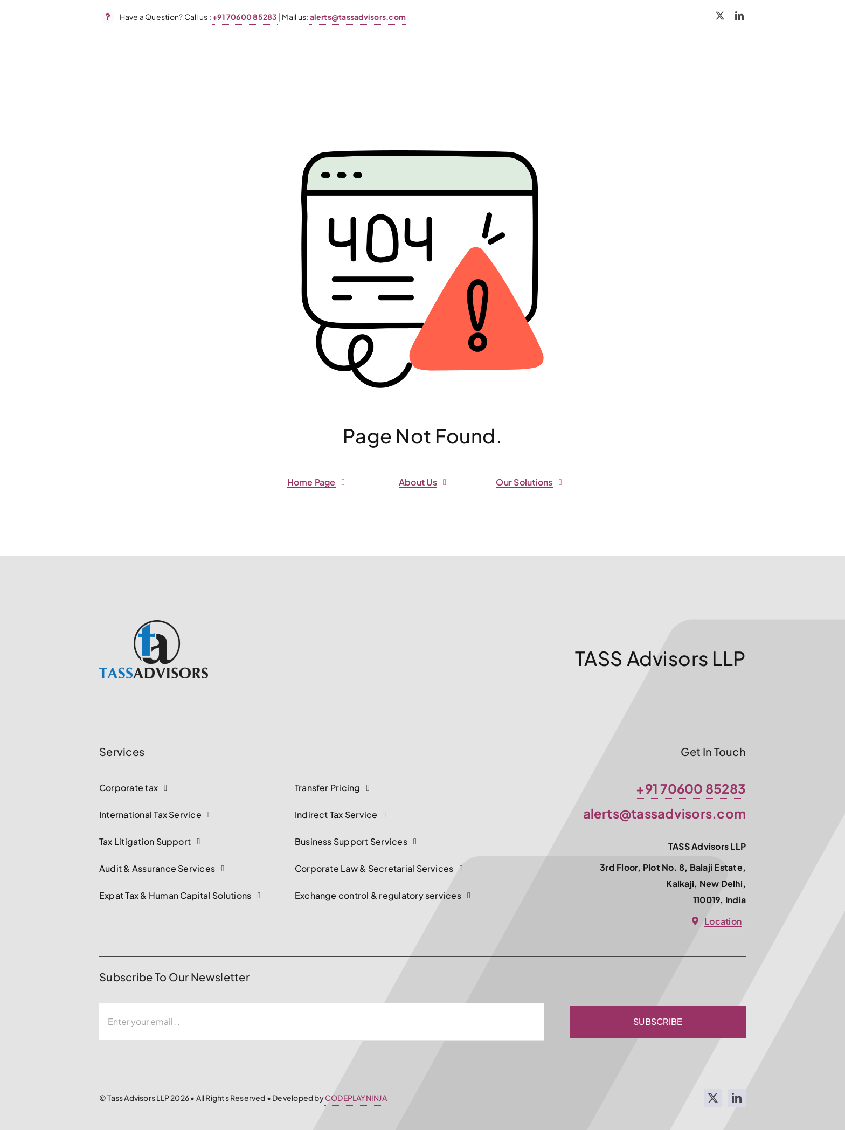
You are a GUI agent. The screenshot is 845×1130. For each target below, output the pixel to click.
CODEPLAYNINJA (356, 1098)
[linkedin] (739, 15)
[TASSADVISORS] (153, 624)
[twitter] (720, 15)
